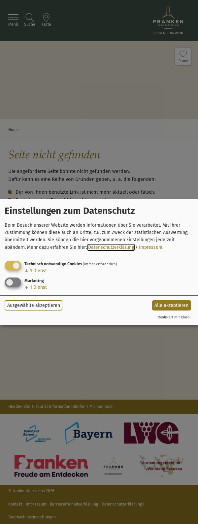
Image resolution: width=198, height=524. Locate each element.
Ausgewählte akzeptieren (33, 305)
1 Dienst (35, 271)
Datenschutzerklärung (111, 247)
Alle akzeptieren (171, 305)
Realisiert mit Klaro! (174, 317)
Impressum (150, 247)
